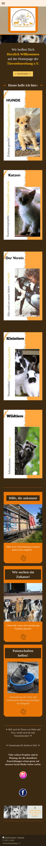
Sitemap (20, 837)
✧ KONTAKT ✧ (23, 74)
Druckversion (9, 837)
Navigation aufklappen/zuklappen (23, 3)
